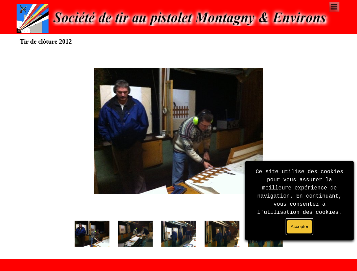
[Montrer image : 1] (92, 233)
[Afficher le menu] (334, 7)
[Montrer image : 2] (135, 233)
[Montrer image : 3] (178, 233)
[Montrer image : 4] (222, 233)
